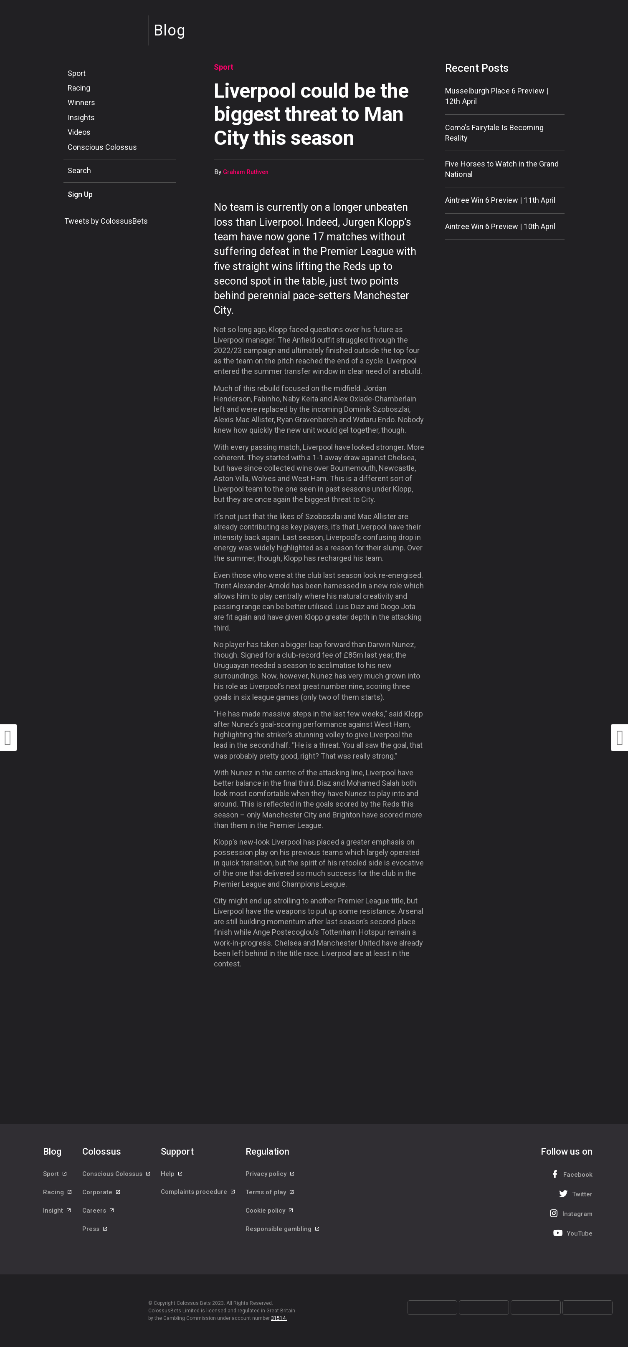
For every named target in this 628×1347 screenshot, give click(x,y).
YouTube (572, 1232)
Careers (98, 1211)
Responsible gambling (283, 1230)
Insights (81, 117)
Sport (77, 73)
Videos (79, 132)
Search (79, 170)
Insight (57, 1211)
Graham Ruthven (245, 172)
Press (95, 1230)
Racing (79, 87)
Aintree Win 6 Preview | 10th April (500, 226)
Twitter (575, 1193)
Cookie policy (270, 1211)
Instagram (570, 1213)
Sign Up (80, 194)
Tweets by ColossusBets (106, 221)
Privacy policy (270, 1174)
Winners (81, 102)
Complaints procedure (198, 1192)
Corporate (101, 1192)
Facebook (570, 1174)
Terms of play (270, 1192)
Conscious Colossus (102, 147)
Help (172, 1174)
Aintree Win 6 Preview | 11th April (500, 200)
